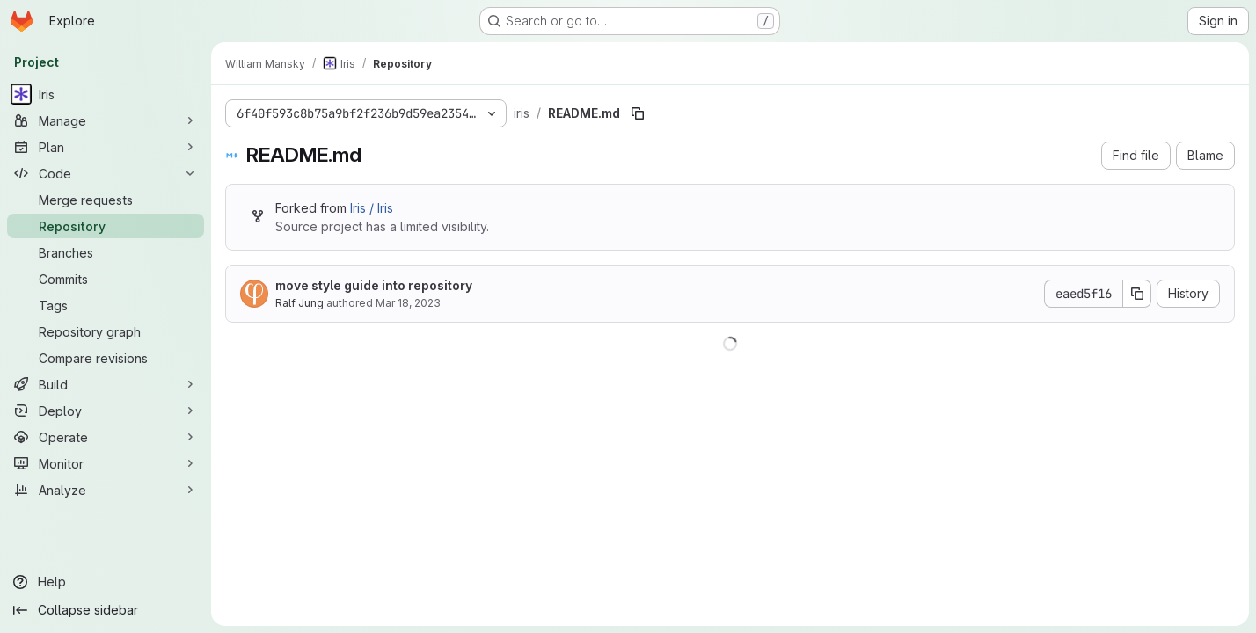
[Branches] (105, 252)
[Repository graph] (105, 331)
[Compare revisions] (105, 358)
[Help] (105, 582)
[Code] (105, 173)
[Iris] (105, 94)
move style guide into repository (373, 285)
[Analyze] (105, 489)
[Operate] (105, 437)
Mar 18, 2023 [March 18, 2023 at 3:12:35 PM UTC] (408, 302)
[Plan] (105, 147)
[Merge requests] (105, 199)
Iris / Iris (371, 207)
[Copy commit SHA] (1137, 294)
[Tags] (105, 305)
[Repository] (105, 226)
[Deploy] (105, 410)
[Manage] (105, 120)
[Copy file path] (638, 113)
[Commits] (105, 278)
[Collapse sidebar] (105, 610)
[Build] (105, 384)
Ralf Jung (299, 302)
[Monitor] (105, 463)
